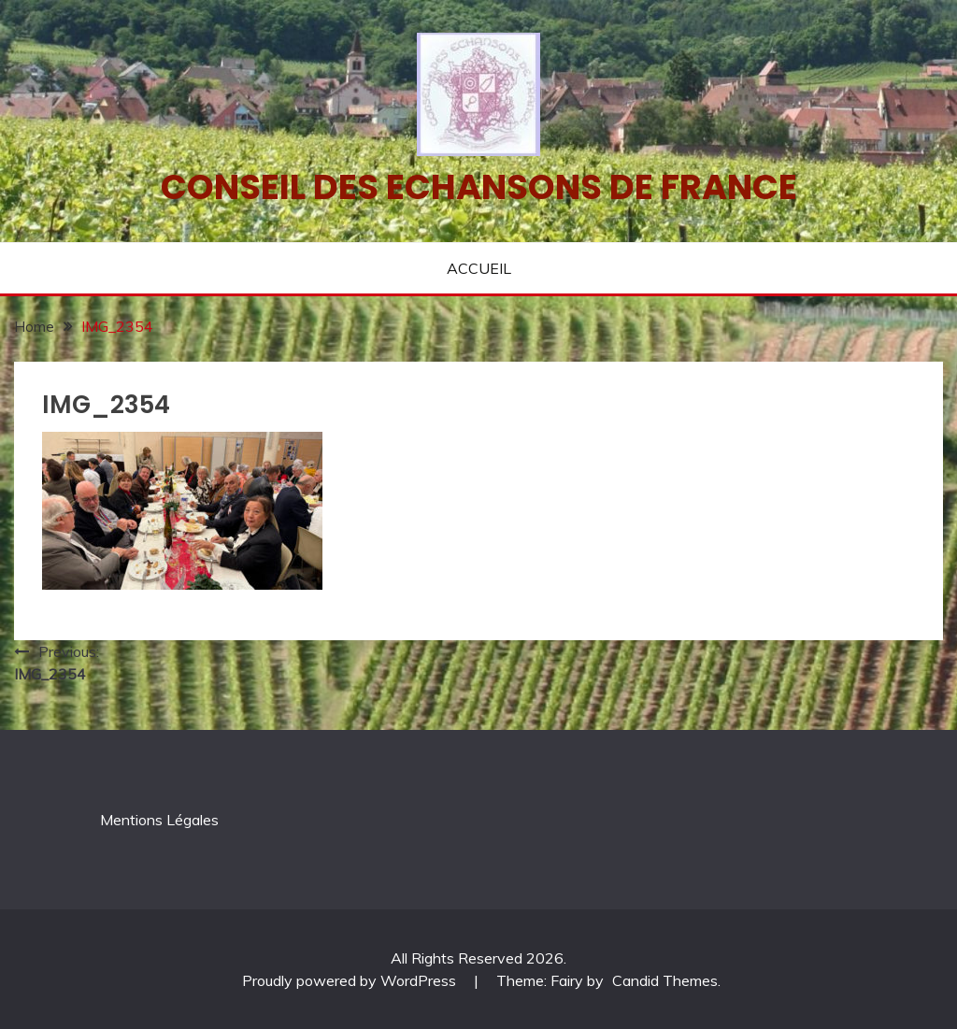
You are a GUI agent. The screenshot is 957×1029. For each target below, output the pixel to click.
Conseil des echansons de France (479, 187)
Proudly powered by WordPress (351, 980)
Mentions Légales (159, 819)
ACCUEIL (479, 268)
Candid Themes (665, 980)
